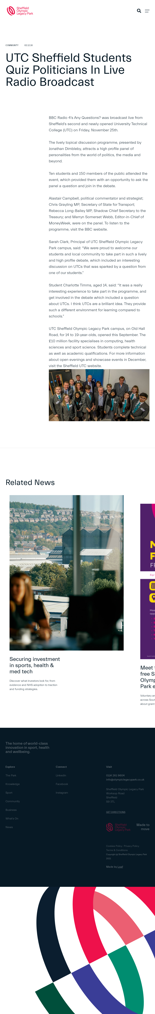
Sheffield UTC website (82, 366)
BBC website (96, 229)
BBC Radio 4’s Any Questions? (75, 118)
